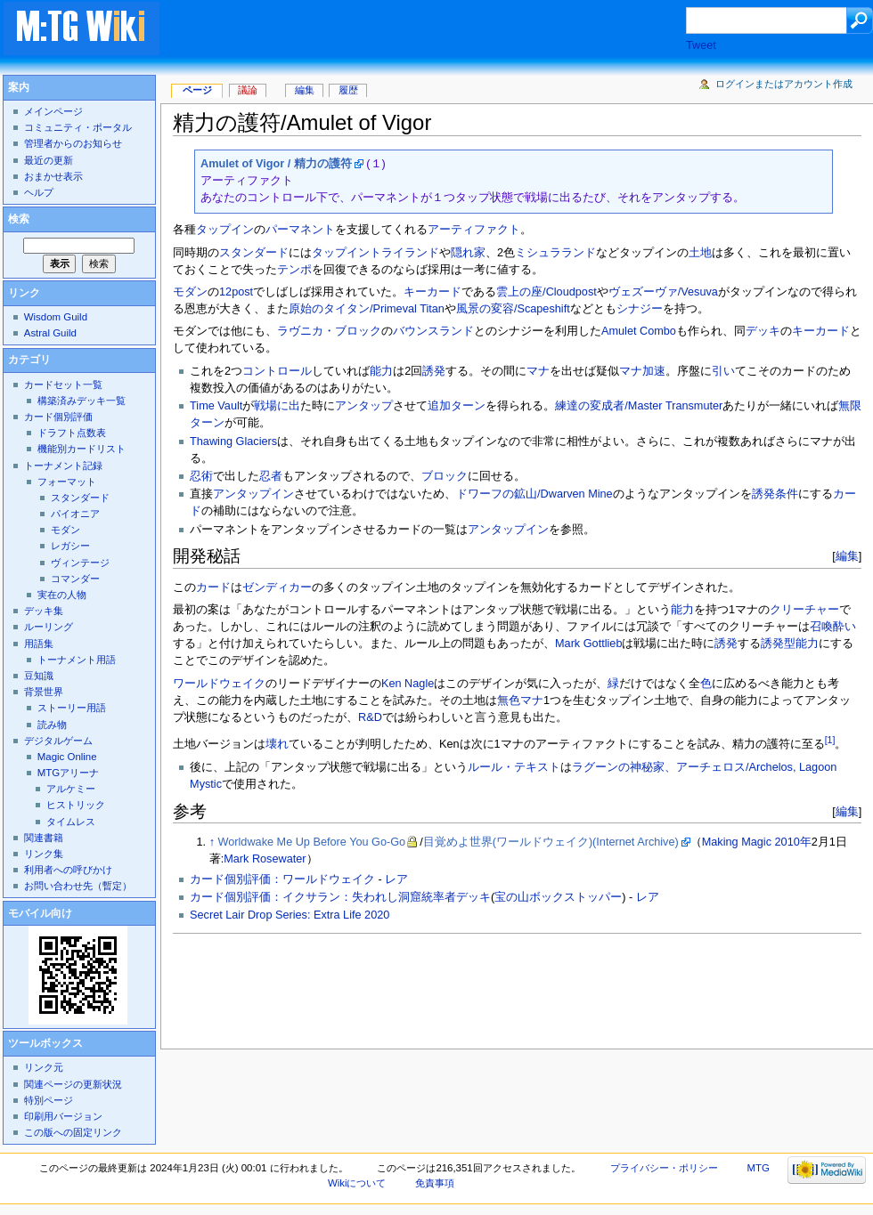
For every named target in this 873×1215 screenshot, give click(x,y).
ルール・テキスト (514, 767)
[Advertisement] (440, 30)
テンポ (294, 269)
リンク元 (43, 1067)
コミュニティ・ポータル (78, 127)
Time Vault (216, 406)
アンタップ (364, 406)
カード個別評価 (58, 416)
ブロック (444, 476)
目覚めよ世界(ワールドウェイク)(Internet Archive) (551, 842)
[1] (830, 739)
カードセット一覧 (63, 384)
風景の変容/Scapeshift (513, 309)
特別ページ (48, 1100)
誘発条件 (775, 494)
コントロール (277, 371)
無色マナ (520, 700)
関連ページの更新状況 (73, 1084)
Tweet (701, 45)
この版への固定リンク (73, 1132)
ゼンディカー (277, 587)
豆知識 (38, 675)
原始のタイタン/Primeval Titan (367, 309)
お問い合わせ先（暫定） (78, 885)
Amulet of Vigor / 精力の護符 (276, 164)
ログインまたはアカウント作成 (784, 83)
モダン (190, 292)
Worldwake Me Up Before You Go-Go (312, 842)
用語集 (38, 643)
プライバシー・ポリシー (664, 1167)
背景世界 (43, 691)
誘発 (433, 371)
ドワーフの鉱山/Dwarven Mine (534, 494)
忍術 (201, 476)
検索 (18, 219)
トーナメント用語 (76, 659)
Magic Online (67, 756)
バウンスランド (433, 331)
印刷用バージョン (63, 1116)
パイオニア (75, 513)
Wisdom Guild (55, 317)
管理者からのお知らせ (73, 143)
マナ (538, 371)
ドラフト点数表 (71, 432)
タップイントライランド (375, 253)
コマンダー (75, 578)
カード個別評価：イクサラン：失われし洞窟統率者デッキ (340, 897)
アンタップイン (253, 494)
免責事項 (434, 1183)
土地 (700, 253)
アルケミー (70, 788)
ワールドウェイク (219, 683)
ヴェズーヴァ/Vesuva (663, 292)
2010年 (793, 842)
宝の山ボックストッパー (558, 897)
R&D (370, 717)
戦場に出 (277, 406)
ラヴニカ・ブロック (329, 331)
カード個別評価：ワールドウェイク (282, 879)
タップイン (225, 229)
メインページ (53, 111)
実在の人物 (61, 594)
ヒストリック (75, 804)
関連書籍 (43, 837)
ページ (197, 90)
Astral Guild (50, 333)
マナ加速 (642, 371)
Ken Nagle (407, 683)
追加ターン (456, 406)
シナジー (639, 309)
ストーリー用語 (71, 707)
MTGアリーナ (68, 772)
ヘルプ (38, 192)
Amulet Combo (638, 331)
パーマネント (300, 229)
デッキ (763, 331)
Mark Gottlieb (588, 643)
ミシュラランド (555, 253)
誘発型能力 (790, 643)
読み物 (52, 724)
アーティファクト (474, 229)
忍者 (270, 476)
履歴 (348, 90)
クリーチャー (804, 609)
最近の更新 (48, 160)
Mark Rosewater (265, 859)
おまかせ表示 (53, 176)
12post (236, 292)
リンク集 (43, 853)
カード (213, 587)
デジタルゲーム (58, 740)
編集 (847, 556)
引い (723, 371)
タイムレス (70, 821)
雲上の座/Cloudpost (546, 292)
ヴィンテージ (80, 562)
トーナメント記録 (63, 465)
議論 (247, 90)
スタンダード (254, 253)
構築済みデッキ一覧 (81, 400)
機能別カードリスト (81, 448)
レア (396, 879)
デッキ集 (43, 610)
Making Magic (736, 842)
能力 (381, 371)
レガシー (70, 545)
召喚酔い (833, 626)
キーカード (432, 292)
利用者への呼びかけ (68, 869)
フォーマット (66, 481)
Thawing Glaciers (233, 441)
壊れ (277, 744)
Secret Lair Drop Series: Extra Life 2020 (289, 915)
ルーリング (48, 626)
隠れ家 (468, 253)
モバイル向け (40, 913)
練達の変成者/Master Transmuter (638, 406)
